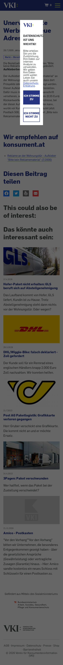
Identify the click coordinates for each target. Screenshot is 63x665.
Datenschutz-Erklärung (31, 84)
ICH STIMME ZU (31, 97)
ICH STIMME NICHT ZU (31, 115)
